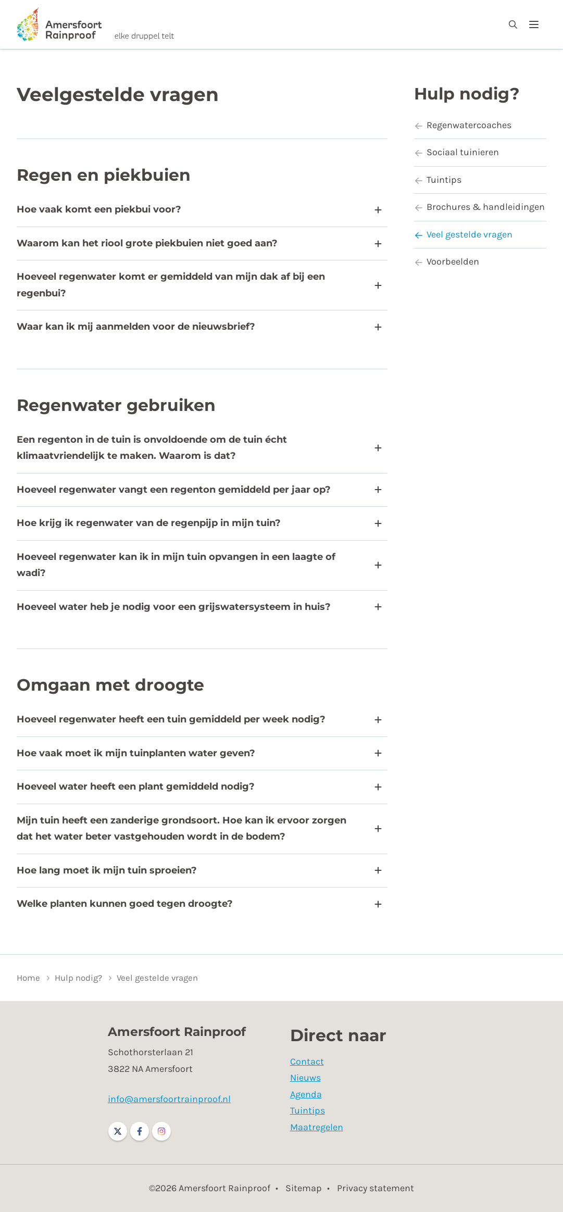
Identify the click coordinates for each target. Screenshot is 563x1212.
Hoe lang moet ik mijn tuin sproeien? (199, 870)
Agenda (306, 1094)
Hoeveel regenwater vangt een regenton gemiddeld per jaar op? (199, 489)
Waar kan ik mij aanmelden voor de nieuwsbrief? (199, 326)
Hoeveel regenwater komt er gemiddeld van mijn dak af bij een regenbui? (199, 285)
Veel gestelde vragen (463, 234)
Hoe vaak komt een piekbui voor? (199, 209)
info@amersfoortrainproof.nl (169, 1099)
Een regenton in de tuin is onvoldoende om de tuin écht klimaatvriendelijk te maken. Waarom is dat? (199, 448)
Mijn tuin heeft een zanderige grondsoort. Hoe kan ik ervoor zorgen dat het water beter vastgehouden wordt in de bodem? (199, 829)
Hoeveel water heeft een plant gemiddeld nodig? (199, 786)
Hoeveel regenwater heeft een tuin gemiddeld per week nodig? (199, 719)
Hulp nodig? (467, 94)
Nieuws (305, 1077)
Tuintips (437, 179)
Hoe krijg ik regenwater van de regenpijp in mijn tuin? (199, 523)
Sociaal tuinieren (456, 152)
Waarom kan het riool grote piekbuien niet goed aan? (199, 243)
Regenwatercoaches (462, 125)
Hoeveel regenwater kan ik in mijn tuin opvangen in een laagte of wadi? (199, 565)
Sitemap (303, 1188)
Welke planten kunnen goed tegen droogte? (199, 903)
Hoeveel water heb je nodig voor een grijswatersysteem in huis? (199, 607)
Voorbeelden (446, 261)
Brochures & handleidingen (479, 207)
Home (28, 978)
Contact (307, 1061)
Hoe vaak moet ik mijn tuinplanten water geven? (199, 753)
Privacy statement (375, 1188)
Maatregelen (316, 1127)
